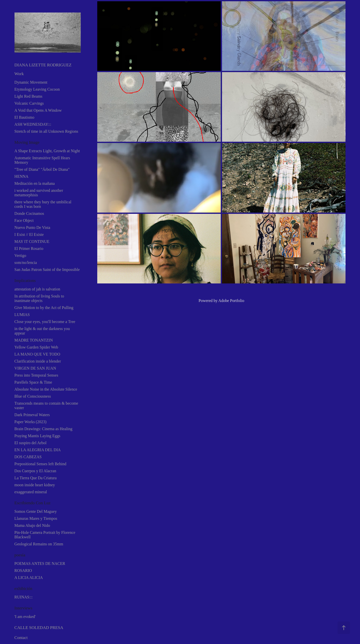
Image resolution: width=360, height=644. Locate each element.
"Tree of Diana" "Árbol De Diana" (42, 169)
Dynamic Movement (31, 82)
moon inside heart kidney (34, 485)
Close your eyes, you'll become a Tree (44, 321)
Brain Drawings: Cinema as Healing (43, 429)
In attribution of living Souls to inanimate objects (39, 298)
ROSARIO (23, 570)
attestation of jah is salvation (37, 289)
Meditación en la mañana (34, 183)
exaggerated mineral (30, 492)
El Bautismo (24, 117)
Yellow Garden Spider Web (36, 347)
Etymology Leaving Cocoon (37, 89)
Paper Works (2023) (30, 422)
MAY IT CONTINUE (32, 241)
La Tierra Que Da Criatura (35, 478)
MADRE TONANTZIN (33, 340)
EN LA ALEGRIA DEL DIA (37, 450)
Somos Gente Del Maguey (35, 511)
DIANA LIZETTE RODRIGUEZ (43, 65)
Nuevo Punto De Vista (32, 227)
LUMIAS (22, 314)
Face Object (24, 220)
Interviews (23, 608)
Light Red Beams (28, 96)
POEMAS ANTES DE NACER (39, 563)
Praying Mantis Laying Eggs (37, 436)
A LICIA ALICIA (28, 577)
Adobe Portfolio (231, 300)
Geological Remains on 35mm (38, 544)
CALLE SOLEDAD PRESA (39, 627)
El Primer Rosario (29, 248)
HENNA (21, 176)
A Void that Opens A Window (38, 110)
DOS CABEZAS (28, 457)
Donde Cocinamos (29, 213)
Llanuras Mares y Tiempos (35, 518)
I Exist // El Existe (29, 234)
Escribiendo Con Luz (32, 503)
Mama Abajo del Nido (32, 525)
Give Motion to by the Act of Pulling (44, 307)
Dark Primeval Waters (32, 415)
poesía (19, 555)
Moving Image (27, 142)
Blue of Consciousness (32, 396)
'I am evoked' (25, 616)
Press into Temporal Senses (36, 375)
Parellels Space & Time (33, 382)
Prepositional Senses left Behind (40, 464)
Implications (25, 280)
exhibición (23, 588)
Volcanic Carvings (29, 103)
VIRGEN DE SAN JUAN (35, 368)
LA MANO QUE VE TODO (37, 354)
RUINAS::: (23, 597)
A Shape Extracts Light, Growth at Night (47, 151)
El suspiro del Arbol (30, 443)
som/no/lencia (25, 262)
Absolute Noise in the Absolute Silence (45, 389)
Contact (21, 637)
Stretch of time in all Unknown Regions (46, 131)
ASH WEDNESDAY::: (32, 124)
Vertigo (20, 255)
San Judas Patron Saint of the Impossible (47, 269)
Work (19, 73)
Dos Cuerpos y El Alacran (35, 471)
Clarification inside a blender (37, 361)
